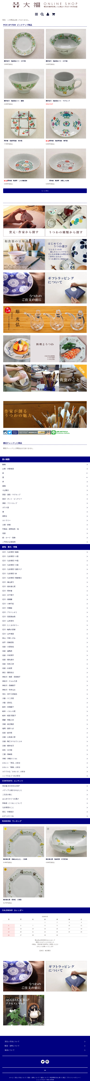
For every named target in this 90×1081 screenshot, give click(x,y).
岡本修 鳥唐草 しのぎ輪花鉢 (15, 180)
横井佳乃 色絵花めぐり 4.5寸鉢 (57, 61)
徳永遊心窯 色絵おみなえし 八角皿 (15, 859)
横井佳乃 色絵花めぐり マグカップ (58, 101)
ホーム (11, 1077)
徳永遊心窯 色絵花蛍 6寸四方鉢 (57, 859)
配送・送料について (33, 1077)
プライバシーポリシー (73, 1077)
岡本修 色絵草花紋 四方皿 (13, 141)
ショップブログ (40, 1079)
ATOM (52, 1079)
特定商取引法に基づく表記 (57, 1077)
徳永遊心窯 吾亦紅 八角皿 (12, 899)
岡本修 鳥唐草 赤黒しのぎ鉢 (57, 180)
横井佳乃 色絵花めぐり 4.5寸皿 (15, 61)
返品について (44, 1077)
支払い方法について (20, 1077)
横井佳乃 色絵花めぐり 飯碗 (14, 101)
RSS (48, 1079)
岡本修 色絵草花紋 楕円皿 (57, 141)
